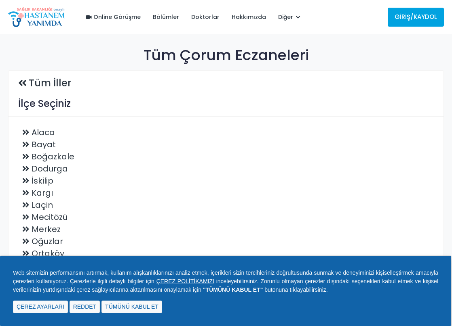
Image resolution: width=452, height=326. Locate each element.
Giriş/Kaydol (416, 17)
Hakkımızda (249, 17)
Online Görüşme (113, 17)
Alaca (43, 132)
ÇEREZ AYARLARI (40, 306)
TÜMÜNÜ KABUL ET (131, 306)
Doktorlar (205, 17)
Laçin (42, 205)
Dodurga (50, 168)
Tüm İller (50, 83)
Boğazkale (53, 156)
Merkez (46, 229)
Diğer (289, 17)
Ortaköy (48, 253)
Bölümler (166, 17)
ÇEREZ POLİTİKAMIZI (185, 281)
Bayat (44, 144)
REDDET (85, 306)
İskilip (42, 180)
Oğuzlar (47, 241)
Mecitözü (50, 217)
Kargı (42, 193)
